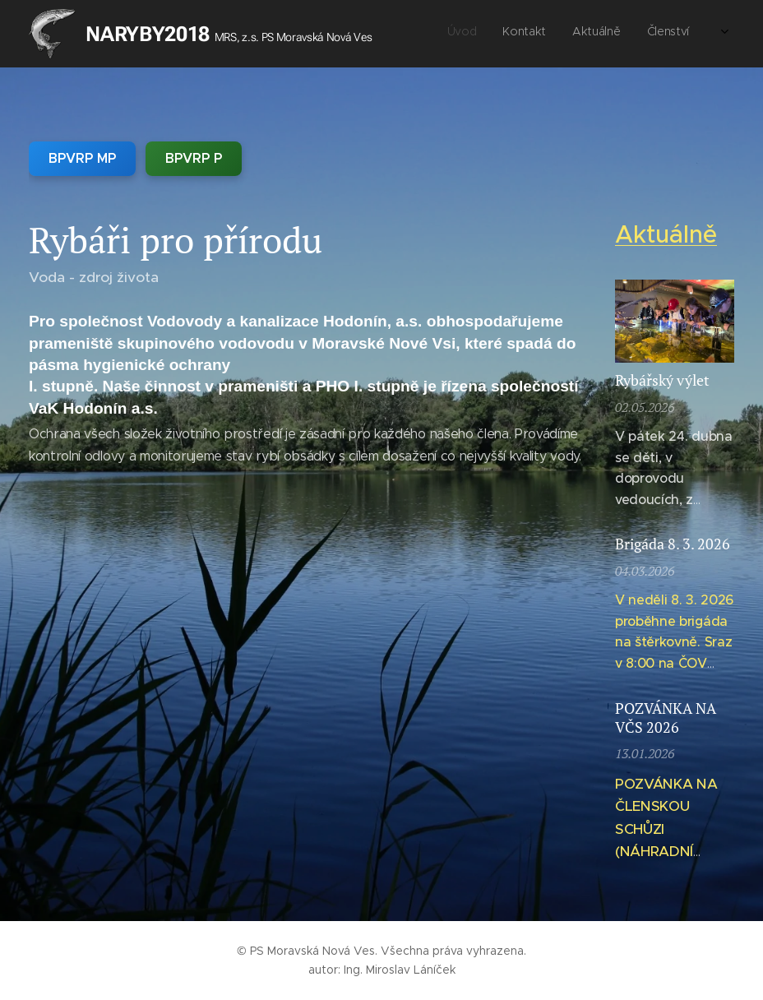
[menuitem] (572, 33)
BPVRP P (193, 158)
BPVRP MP (82, 158)
